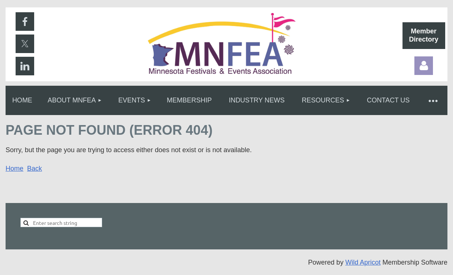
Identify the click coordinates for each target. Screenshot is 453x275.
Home (14, 168)
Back (34, 168)
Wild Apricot (363, 262)
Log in (423, 65)
